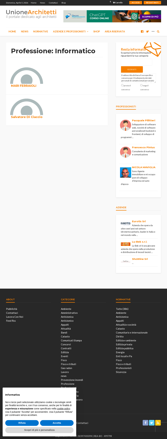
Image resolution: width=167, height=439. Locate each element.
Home (33, 2)
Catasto (65, 335)
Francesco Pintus (143, 146)
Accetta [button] (57, 423)
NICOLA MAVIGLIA (143, 165)
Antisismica (67, 315)
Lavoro (65, 370)
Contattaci (53, 2)
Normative (40, 31)
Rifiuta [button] (22, 423)
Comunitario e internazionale (132, 331)
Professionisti (124, 366)
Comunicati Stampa (71, 339)
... (133, 136)
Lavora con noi (14, 315)
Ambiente (66, 307)
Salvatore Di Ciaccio (26, 117)
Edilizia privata (124, 343)
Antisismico (67, 319)
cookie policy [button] (63, 408)
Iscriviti (127, 69)
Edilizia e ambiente (126, 339)
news (64, 374)
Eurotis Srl (139, 220)
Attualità (66, 327)
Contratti (66, 346)
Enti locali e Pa (124, 354)
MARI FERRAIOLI (23, 86)
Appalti (65, 323)
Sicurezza (121, 370)
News (42, 2)
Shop (63, 2)
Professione (67, 382)
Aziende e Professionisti (69, 31)
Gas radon (66, 366)
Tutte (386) (122, 307)
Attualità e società (126, 323)
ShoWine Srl (140, 257)
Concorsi (66, 343)
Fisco (64, 358)
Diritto (120, 335)
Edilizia (65, 350)
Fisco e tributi (68, 362)
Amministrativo (69, 311)
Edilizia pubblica (124, 346)
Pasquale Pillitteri (143, 119)
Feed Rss (11, 319)
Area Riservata (115, 31)
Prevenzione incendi (72, 378)
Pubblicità (11, 307)
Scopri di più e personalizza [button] (39, 430)
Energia (120, 350)
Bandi (64, 331)
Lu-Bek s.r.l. (139, 240)
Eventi (64, 354)
